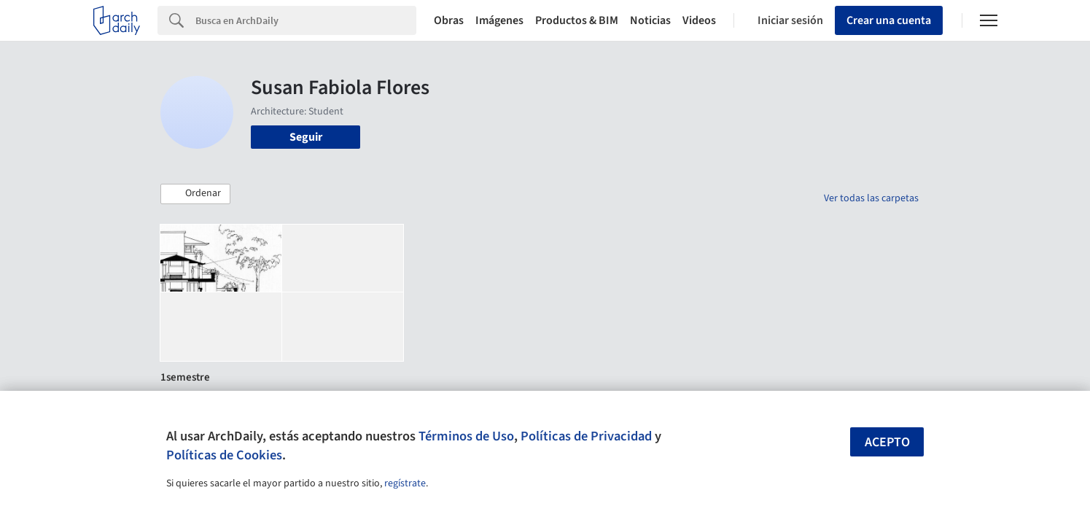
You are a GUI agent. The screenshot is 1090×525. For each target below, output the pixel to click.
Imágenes (499, 20)
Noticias (650, 20)
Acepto (887, 442)
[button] (195, 194)
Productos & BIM (576, 20)
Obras (449, 20)
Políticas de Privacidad (586, 436)
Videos (699, 20)
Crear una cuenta (888, 20)
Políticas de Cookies (224, 455)
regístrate (405, 483)
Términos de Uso (466, 436)
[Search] (305, 20)
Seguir (305, 137)
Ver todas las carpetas (871, 198)
